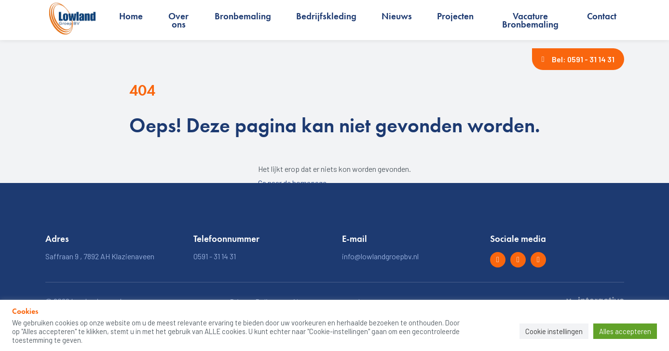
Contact (601, 16)
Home (131, 16)
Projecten (455, 16)
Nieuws (397, 16)
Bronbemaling (243, 16)
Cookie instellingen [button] (554, 331)
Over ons (178, 20)
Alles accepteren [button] (625, 331)
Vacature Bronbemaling (530, 20)
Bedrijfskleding (326, 16)
